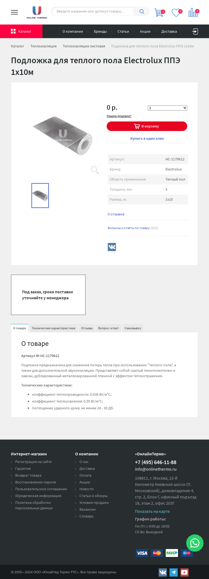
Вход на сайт (195, 30)
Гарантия (23, 468)
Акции (145, 31)
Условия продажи (94, 502)
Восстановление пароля (35, 482)
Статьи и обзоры (93, 495)
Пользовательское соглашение (41, 488)
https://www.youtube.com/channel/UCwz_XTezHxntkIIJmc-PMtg (184, 572)
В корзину (150, 126)
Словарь (86, 516)
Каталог (25, 31)
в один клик (147, 138)
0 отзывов (116, 214)
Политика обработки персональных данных (34, 505)
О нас (83, 461)
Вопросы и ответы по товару (133, 228)
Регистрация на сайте (33, 461)
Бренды (100, 31)
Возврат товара (28, 475)
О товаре (19, 328)
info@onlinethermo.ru (156, 469)
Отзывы (87, 328)
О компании (73, 31)
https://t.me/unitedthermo (174, 572)
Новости (86, 488)
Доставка (169, 31)
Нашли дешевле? (119, 116)
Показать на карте (152, 511)
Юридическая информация (38, 495)
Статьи (123, 31)
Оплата (85, 475)
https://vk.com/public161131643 (163, 572)
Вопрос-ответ (108, 328)
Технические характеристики (53, 328)
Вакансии (87, 509)
